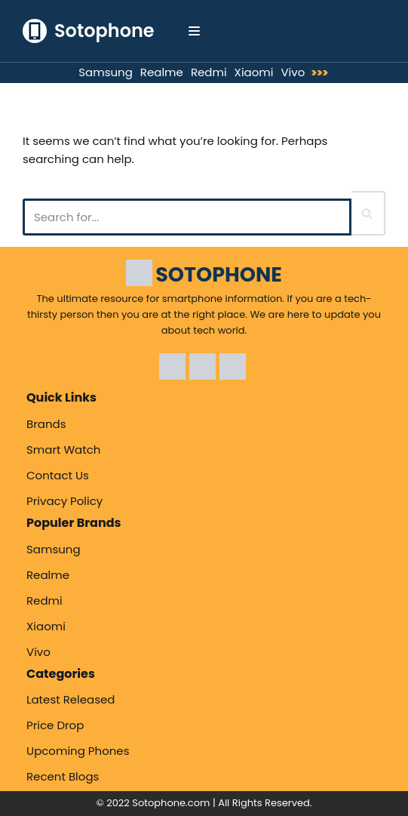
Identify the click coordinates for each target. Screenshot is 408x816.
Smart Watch (63, 449)
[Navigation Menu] (194, 31)
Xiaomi (254, 72)
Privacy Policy (64, 501)
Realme (161, 72)
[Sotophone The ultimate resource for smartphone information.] (89, 31)
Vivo (293, 72)
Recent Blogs (62, 776)
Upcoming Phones (77, 751)
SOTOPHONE (218, 274)
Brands (46, 424)
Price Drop (55, 725)
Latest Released (70, 699)
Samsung (105, 72)
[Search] (187, 217)
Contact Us (57, 475)
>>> (319, 73)
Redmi (209, 72)
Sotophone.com (171, 803)
